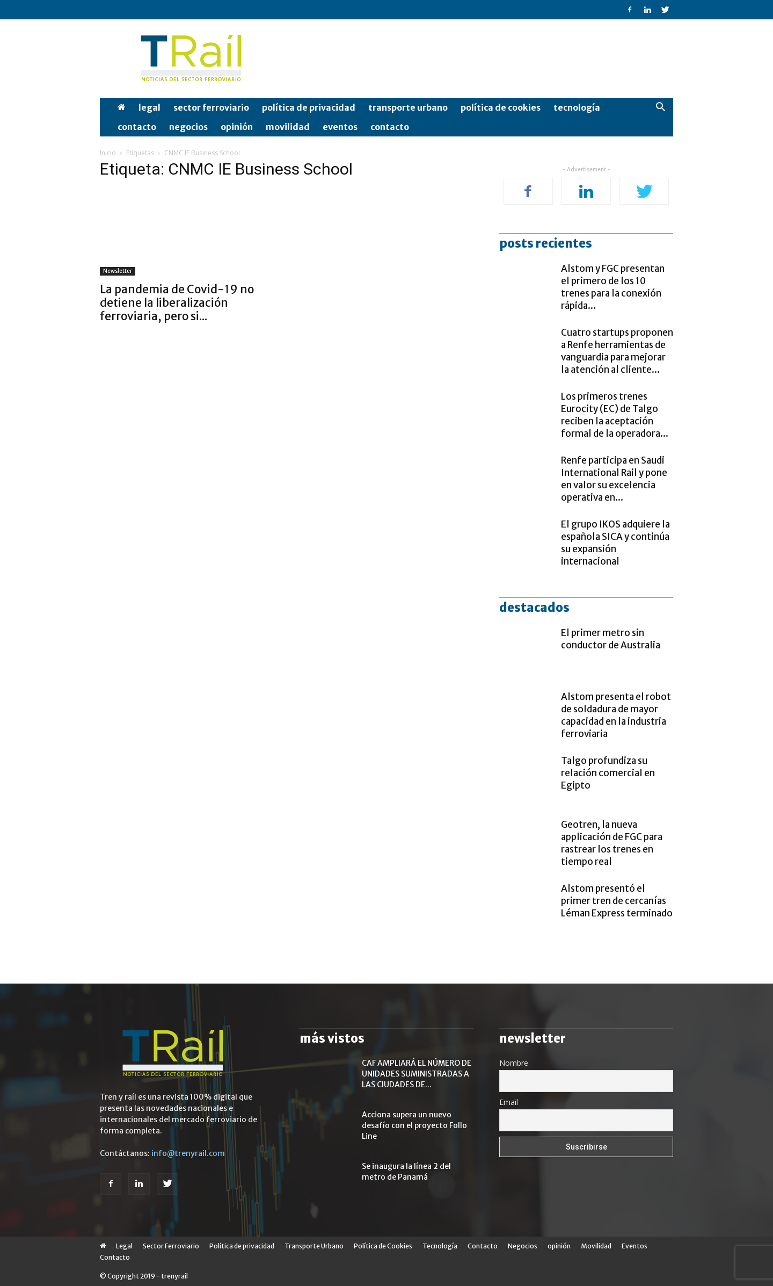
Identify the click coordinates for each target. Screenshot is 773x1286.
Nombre (513, 1063)
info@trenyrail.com (188, 1153)
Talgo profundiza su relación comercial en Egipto (608, 773)
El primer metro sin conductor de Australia (610, 639)
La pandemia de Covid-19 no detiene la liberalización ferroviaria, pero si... (177, 302)
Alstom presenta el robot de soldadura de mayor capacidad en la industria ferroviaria (616, 715)
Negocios (188, 126)
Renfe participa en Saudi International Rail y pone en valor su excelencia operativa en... (614, 478)
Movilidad (288, 126)
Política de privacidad (308, 107)
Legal (149, 107)
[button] (660, 108)
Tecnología (576, 107)
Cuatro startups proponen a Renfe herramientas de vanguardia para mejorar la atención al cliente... (617, 351)
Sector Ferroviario (211, 107)
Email (508, 1102)
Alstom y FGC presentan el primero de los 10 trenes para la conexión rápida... (613, 287)
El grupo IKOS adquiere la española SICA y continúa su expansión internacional (615, 542)
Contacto (137, 126)
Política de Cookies (501, 107)
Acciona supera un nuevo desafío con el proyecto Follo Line (414, 1125)
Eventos (340, 126)
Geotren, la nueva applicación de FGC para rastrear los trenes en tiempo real (611, 843)
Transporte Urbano (408, 107)
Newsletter (117, 271)
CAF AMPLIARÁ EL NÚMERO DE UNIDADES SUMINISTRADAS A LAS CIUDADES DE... (416, 1073)
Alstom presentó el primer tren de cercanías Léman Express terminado (617, 901)
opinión (237, 126)
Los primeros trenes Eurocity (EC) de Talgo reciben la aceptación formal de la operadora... (614, 415)
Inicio (108, 152)
